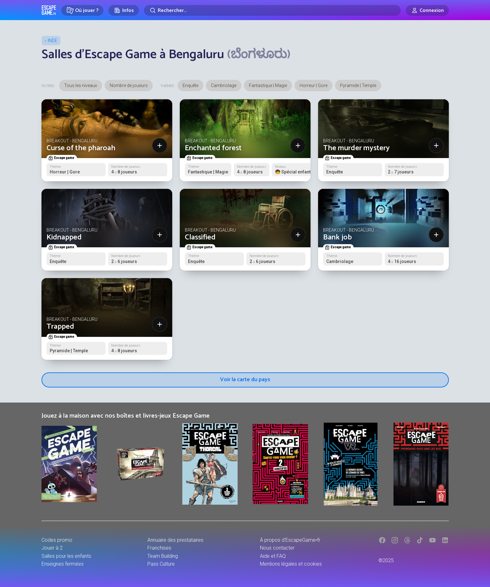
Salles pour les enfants (66, 556)
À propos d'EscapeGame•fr (290, 540)
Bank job (337, 237)
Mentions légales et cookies (291, 564)
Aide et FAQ (273, 556)
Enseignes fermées (62, 564)
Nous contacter (277, 548)
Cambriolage (223, 85)
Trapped (60, 327)
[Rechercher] (272, 10)
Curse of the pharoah (81, 148)
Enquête (190, 85)
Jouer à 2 (52, 548)
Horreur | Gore (314, 85)
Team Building (162, 556)
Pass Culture (161, 564)
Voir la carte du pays (245, 379)
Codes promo (56, 540)
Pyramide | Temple (358, 85)
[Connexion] (427, 10)
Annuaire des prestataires (175, 540)
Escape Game (48, 10)
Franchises (159, 548)
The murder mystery (356, 148)
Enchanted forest (213, 148)
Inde (52, 40)
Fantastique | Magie (268, 85)
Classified (200, 237)
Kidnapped (64, 237)
